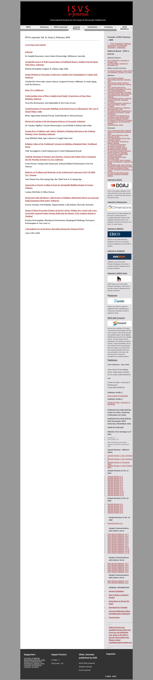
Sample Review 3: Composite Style (119, 463)
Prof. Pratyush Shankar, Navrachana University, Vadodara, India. (119, 79)
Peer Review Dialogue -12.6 (118, 572)
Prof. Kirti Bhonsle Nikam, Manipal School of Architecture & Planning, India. (119, 132)
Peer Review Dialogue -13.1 (118, 581)
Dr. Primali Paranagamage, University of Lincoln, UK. (117, 145)
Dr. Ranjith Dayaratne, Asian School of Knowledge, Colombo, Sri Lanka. (120, 71)
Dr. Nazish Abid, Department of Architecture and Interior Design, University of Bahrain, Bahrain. (119, 117)
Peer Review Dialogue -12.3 (118, 567)
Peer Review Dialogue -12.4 (118, 568)
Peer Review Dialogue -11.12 (118, 553)
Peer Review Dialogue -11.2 (118, 536)
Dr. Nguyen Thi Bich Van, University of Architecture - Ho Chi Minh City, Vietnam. (120, 121)
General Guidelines (116, 591)
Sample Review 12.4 (115, 509)
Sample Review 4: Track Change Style (120, 466)
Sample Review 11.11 (116, 493)
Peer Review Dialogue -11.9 (118, 548)
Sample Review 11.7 (115, 487)
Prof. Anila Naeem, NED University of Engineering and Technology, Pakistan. (119, 95)
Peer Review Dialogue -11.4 (118, 539)
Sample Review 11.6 (115, 485)
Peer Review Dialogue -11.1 (118, 534)
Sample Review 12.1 (115, 504)
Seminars (44, 27)
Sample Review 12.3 (115, 507)
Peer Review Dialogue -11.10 (118, 549)
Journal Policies (76, 28)
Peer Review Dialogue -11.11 (118, 551)
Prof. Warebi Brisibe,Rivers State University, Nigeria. (119, 139)
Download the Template (118, 607)
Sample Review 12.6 (115, 513)
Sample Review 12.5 (115, 511)
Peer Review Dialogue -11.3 (118, 537)
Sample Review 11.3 (115, 480)
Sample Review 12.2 (115, 506)
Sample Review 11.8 (115, 488)
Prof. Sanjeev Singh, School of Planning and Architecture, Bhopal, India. (119, 84)
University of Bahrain (32, 658)
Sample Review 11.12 (116, 495)
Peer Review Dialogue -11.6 (118, 543)
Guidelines (92, 27)
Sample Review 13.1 (115, 523)
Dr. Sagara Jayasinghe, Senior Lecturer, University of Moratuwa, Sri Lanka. (120, 169)
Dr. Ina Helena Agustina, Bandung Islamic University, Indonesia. (119, 151)
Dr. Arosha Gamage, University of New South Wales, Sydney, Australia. (119, 104)
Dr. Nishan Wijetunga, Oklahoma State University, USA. (119, 108)
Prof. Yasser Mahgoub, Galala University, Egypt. (118, 136)
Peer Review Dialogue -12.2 (118, 565)
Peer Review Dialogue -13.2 (118, 583)
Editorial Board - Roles (115, 125)
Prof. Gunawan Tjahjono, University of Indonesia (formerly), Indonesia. (119, 45)
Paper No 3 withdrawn (34, 90)
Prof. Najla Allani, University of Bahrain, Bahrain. (118, 142)
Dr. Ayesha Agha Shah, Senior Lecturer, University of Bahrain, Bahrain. (118, 174)
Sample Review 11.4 (115, 482)
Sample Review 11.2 (115, 478)
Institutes (108, 27)
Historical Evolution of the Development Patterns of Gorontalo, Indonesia (55, 121)
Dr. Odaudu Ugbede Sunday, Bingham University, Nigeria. (117, 148)
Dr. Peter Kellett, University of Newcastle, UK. (118, 64)
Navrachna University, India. (34, 660)
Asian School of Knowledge (118, 396)
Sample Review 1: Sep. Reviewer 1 (120, 456)
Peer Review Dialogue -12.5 (118, 570)
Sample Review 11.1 (115, 477)
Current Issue (114, 617)
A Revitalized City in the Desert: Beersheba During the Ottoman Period (54, 229)
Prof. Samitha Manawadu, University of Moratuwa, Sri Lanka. (119, 91)
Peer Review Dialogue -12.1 (118, 563)
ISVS (28, 27)
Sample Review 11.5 (115, 483)
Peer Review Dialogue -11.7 (118, 544)
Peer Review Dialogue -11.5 (118, 541)
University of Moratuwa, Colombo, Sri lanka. (33, 666)
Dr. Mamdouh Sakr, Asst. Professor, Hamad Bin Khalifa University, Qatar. (120, 165)
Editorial (28, 52)
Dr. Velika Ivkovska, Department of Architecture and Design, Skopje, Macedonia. (119, 112)
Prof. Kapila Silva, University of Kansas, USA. (118, 61)
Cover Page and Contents (35, 45)
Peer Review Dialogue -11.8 (118, 546)
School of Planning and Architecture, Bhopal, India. (34, 662)
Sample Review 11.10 (116, 492)
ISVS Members (124, 28)
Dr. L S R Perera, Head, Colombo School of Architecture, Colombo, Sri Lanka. (120, 161)
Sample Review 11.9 (115, 490)
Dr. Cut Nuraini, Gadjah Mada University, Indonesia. (118, 154)
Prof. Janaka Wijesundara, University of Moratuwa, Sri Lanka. (119, 88)
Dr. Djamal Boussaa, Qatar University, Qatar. (117, 158)
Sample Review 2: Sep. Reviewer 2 (120, 460)
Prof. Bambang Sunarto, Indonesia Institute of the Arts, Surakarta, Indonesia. (119, 99)
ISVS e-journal (60, 27)
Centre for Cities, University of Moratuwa (119, 403)
